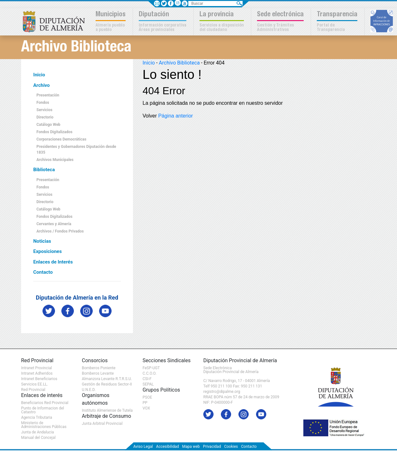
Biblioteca (44, 169)
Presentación (47, 95)
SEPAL (148, 384)
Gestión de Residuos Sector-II (107, 384)
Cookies (231, 446)
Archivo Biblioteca (179, 63)
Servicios (44, 110)
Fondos (42, 102)
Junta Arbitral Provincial (102, 423)
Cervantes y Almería (53, 224)
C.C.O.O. (150, 373)
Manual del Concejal (38, 438)
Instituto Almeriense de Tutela (107, 410)
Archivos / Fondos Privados (60, 231)
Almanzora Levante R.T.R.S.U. (107, 379)
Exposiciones (47, 251)
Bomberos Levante (98, 373)
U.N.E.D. (89, 390)
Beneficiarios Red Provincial (44, 403)
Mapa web (191, 446)
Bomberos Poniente (98, 368)
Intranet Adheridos (36, 373)
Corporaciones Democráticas (61, 139)
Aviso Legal (143, 446)
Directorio (44, 117)
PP (145, 403)
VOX (146, 408)
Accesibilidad (167, 446)
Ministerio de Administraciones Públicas (43, 425)
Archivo (41, 85)
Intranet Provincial (36, 368)
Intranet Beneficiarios (39, 379)
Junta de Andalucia (37, 432)
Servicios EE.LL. (34, 384)
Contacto (43, 272)
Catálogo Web (48, 124)
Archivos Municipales (55, 159)
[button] (111, 21)
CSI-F (147, 379)
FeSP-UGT (151, 368)
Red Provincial (33, 390)
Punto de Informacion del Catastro (42, 410)
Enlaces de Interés (53, 262)
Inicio (39, 75)
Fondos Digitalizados (54, 132)
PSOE (147, 397)
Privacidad (212, 446)
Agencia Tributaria (36, 417)
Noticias (42, 241)
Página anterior (175, 115)
